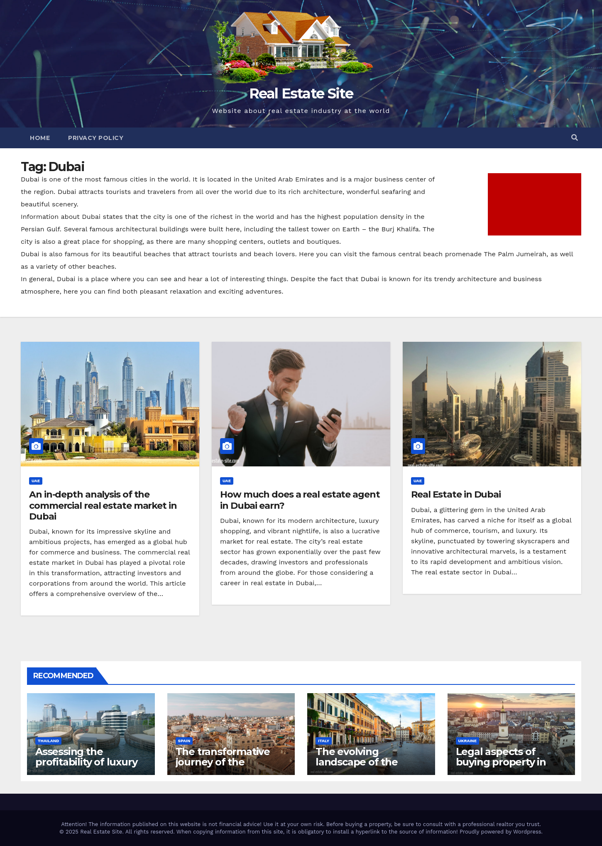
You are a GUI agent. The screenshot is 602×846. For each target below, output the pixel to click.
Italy (323, 740)
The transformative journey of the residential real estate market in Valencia (229, 767)
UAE (36, 480)
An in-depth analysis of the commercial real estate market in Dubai (103, 505)
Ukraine (467, 740)
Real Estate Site (301, 93)
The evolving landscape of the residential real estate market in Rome (369, 767)
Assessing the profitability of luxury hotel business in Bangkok (86, 767)
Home (40, 138)
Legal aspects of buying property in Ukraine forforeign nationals (501, 767)
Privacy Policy (95, 138)
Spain (184, 740)
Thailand (48, 740)
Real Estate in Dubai (456, 494)
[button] (574, 138)
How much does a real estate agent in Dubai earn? (300, 500)
